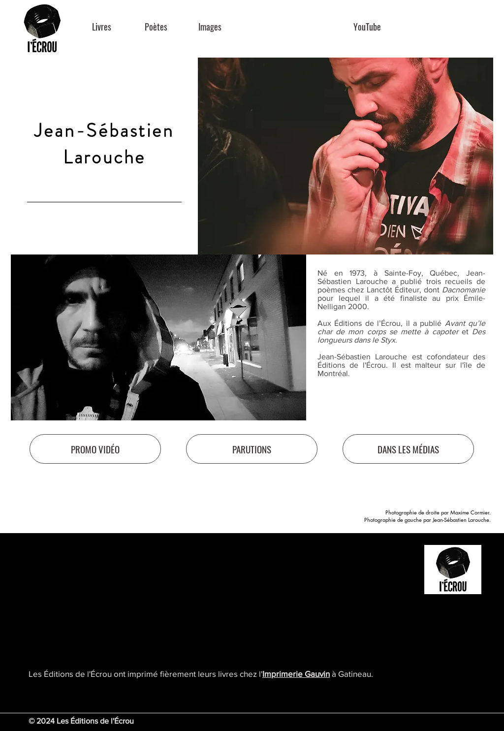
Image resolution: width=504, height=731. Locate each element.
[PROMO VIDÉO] (95, 449)
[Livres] (101, 26)
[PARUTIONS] (251, 449)
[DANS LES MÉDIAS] (408, 449)
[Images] (210, 26)
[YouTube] (367, 26)
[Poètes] (156, 26)
